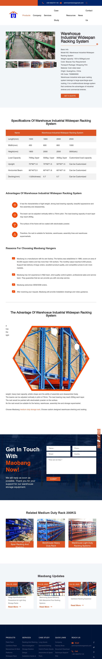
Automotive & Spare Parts (46, 605)
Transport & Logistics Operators (46, 625)
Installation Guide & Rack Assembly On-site (30, 608)
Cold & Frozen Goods (46, 600)
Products (26, 15)
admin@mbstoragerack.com (74, 3)
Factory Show (59, 596)
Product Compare (61, 617)
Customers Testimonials (43, 643)
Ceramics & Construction (43, 612)
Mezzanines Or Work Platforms (13, 601)
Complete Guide (61, 614)
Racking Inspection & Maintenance (29, 615)
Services (47, 15)
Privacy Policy (91, 656)
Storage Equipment (12, 617)
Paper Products (44, 621)
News (80, 15)
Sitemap (81, 656)
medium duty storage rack (30, 360)
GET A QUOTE (70, 95)
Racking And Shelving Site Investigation (30, 594)
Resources (71, 15)
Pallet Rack (10, 593)
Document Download (62, 600)
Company (37, 15)
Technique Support (61, 603)
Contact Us (89, 15)
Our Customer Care (29, 621)
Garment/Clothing (45, 596)
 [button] (55, 65)
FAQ (56, 607)
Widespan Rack (11, 607)
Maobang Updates (51, 526)
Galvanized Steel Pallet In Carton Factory (47, 632)
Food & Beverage (45, 617)
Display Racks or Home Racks (14, 612)
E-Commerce (43, 638)
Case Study (56, 15)
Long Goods (43, 593)
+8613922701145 (52, 3)
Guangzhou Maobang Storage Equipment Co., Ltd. (32, 656)
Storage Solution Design (28, 601)
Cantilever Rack (11, 596)
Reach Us (76, 588)
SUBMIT (53, 430)
